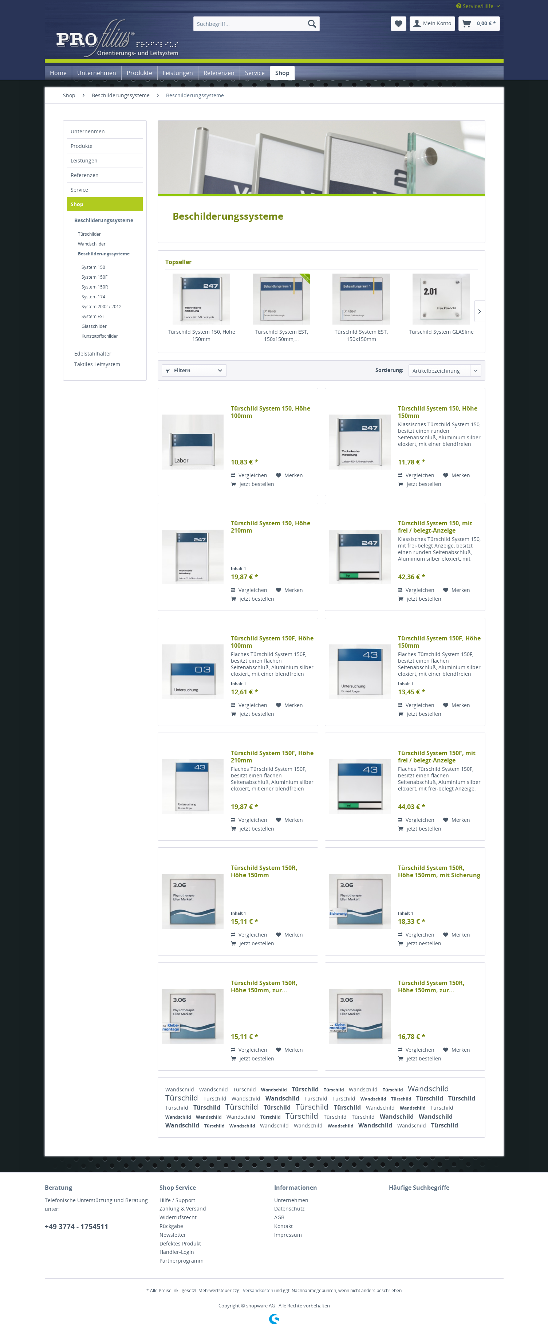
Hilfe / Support (177, 1200)
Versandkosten (258, 1290)
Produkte (81, 145)
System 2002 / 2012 (102, 306)
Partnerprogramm (181, 1260)
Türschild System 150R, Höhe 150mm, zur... (264, 986)
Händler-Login (176, 1251)
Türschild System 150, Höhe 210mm (270, 526)
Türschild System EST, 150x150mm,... (281, 335)
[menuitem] (256, 23)
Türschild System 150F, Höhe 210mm (272, 756)
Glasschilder (94, 326)
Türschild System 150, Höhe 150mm (201, 335)
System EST (93, 316)
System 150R (95, 287)
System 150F (94, 277)
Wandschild (180, 1089)
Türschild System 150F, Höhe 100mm (272, 642)
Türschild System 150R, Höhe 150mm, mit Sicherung (439, 871)
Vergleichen (249, 475)
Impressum (288, 1234)
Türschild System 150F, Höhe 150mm (439, 642)
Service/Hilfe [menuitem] (475, 6)
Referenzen (85, 175)
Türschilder (89, 234)
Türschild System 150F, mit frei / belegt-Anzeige (437, 756)
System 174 (93, 297)
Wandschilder (92, 244)
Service (79, 189)
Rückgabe (171, 1226)
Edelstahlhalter (92, 353)
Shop (77, 204)
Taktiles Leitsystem (97, 364)
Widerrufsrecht (178, 1217)
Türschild (245, 1089)
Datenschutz (289, 1208)
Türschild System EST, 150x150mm (361, 335)
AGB (279, 1217)
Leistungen (84, 160)
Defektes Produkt (180, 1243)
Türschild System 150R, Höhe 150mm (264, 871)
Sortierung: (389, 369)
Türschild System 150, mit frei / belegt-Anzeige (435, 526)
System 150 (93, 267)
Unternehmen (88, 131)
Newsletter (172, 1234)
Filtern (178, 370)
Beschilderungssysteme (103, 220)
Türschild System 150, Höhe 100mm (270, 412)
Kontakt (283, 1226)
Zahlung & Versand (182, 1208)
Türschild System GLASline (441, 331)
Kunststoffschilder (100, 336)
